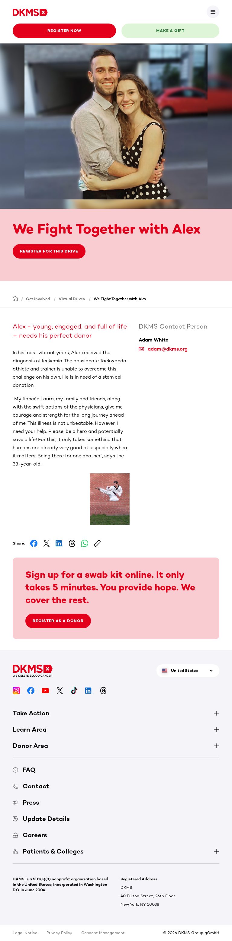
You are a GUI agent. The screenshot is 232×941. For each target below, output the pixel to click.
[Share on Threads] (72, 543)
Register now (64, 30)
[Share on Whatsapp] (84, 543)
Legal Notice (25, 932)
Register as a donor (58, 620)
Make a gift (170, 30)
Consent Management (103, 932)
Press (26, 802)
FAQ (24, 770)
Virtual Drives (72, 299)
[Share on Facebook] (33, 543)
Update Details (41, 818)
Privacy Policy (59, 932)
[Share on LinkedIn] (59, 543)
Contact (31, 786)
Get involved (38, 299)
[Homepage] (15, 298)
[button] (37, 488)
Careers (30, 835)
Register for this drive (49, 251)
